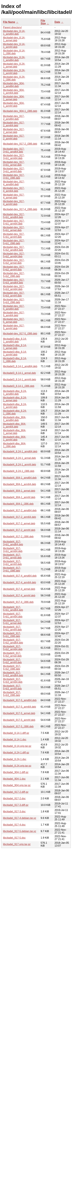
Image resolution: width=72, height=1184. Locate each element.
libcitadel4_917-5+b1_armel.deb (12, 622)
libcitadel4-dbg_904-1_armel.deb (14, 432)
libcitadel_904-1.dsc (14, 778)
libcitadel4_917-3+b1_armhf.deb (12, 563)
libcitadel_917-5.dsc (14, 837)
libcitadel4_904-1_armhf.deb (19, 497)
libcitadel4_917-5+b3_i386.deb (12, 694)
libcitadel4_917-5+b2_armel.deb (12, 654)
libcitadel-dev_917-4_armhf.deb (13, 203)
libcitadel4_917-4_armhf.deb (19, 595)
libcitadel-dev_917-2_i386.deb (20, 143)
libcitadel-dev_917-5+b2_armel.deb (13, 261)
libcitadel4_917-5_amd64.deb (20, 700)
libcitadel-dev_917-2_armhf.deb (13, 137)
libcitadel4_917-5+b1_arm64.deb (12, 615)
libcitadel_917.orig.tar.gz (17, 844)
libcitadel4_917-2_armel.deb (19, 523)
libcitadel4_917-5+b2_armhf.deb (12, 661)
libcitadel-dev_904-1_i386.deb (20, 111)
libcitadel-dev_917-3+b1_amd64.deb (13, 150)
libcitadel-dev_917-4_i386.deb (20, 209)
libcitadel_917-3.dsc (14, 811)
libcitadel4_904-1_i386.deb (18, 503)
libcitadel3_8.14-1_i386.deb (18, 386)
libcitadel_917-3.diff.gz (15, 805)
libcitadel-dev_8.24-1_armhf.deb (14, 72)
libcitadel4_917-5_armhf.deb (19, 720)
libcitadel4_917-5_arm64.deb (19, 706)
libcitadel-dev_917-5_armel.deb (13, 320)
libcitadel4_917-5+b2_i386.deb (12, 667)
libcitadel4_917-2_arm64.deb (19, 517)
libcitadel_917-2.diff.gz (15, 792)
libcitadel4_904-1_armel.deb (19, 490)
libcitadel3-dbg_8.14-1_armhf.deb (15, 353)
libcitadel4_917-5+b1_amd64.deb (13, 608)
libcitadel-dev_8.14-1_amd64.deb (14, 32)
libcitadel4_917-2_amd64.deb (20, 510)
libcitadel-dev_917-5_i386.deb (20, 333)
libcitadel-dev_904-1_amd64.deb (13, 85)
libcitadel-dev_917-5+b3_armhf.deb (13, 294)
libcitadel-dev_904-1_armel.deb (13, 98)
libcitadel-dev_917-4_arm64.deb (13, 189)
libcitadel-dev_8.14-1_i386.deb (14, 52)
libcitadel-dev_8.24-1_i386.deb (14, 78)
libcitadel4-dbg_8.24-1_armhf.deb (15, 405)
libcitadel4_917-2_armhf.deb (19, 530)
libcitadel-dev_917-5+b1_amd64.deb (13, 216)
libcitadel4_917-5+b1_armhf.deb (12, 628)
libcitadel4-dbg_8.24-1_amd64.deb (15, 392)
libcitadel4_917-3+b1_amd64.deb (13, 543)
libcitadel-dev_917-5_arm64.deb (13, 314)
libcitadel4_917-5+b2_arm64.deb (12, 648)
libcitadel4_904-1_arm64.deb (19, 484)
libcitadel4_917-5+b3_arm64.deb (12, 680)
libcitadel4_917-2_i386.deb (18, 536)
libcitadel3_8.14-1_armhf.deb (19, 379)
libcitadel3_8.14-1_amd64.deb (20, 366)
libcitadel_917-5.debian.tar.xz (19, 831)
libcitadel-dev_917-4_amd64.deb (13, 183)
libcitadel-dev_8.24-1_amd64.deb (14, 59)
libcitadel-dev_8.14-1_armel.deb (14, 39)
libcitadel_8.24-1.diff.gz (16, 752)
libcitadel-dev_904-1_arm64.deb (13, 91)
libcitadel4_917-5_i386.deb (18, 726)
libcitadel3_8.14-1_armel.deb (19, 373)
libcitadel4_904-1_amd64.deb (20, 477)
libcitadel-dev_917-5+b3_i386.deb (13, 301)
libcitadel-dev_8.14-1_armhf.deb (14, 45)
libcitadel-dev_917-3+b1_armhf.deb (13, 170)
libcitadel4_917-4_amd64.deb (20, 575)
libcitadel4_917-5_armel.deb (19, 713)
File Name (9, 22)
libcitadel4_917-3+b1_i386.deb (12, 569)
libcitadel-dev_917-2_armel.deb (13, 131)
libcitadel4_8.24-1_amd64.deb (20, 451)
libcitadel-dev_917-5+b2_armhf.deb (13, 268)
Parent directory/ (12, 27)
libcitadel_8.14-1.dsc (14, 739)
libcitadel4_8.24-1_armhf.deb (19, 464)
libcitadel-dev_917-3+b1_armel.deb (13, 163)
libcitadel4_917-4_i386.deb (18, 602)
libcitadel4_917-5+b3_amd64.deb (13, 674)
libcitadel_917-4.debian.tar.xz (19, 818)
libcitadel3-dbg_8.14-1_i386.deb (15, 360)
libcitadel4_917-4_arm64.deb (19, 582)
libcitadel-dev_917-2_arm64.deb (13, 124)
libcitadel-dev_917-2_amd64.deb (13, 117)
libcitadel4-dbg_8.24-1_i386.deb (15, 412)
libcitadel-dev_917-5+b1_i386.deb (13, 242)
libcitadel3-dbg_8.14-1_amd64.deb (15, 340)
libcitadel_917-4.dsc (14, 824)
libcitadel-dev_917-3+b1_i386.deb (13, 176)
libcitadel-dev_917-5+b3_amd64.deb (13, 281)
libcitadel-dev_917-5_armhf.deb (13, 327)
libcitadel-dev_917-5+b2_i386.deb (13, 275)
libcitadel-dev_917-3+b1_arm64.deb (13, 157)
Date (57, 22)
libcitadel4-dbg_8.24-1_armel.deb (15, 399)
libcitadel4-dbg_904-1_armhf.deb (14, 438)
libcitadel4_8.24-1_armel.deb (19, 458)
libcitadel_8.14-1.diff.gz (16, 733)
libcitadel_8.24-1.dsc (14, 759)
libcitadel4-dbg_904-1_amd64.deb (14, 419)
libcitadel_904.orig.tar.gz (17, 785)
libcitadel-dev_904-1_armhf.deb (13, 104)
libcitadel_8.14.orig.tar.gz (17, 746)
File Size (43, 22)
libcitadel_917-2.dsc (14, 798)
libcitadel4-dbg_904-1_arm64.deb (14, 425)
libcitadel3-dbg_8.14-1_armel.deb (15, 347)
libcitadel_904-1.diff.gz (15, 772)
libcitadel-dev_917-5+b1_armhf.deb (13, 235)
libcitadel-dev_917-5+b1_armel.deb (13, 229)
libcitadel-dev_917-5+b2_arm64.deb (13, 255)
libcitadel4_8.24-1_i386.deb (18, 471)
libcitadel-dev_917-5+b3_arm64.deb (13, 288)
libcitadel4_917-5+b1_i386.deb (12, 635)
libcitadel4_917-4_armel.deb (19, 589)
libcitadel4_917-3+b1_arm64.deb (12, 550)
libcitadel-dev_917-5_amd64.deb (13, 307)
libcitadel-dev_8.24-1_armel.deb (14, 65)
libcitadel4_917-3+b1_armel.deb (12, 556)
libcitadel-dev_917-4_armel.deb (13, 196)
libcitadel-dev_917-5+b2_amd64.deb (13, 248)
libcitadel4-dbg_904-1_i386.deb (14, 445)
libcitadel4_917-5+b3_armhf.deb (12, 687)
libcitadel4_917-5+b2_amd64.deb (13, 641)
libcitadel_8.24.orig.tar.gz (17, 765)
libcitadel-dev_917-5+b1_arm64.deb (13, 222)
